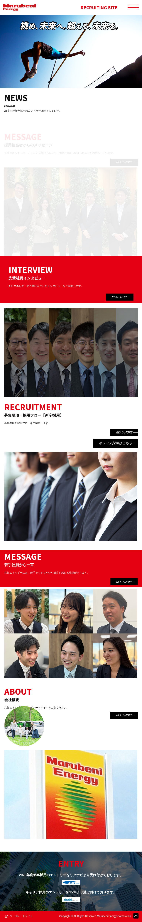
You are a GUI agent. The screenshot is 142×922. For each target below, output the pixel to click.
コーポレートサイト (21, 916)
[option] (71, 51)
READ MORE (124, 162)
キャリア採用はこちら (115, 443)
